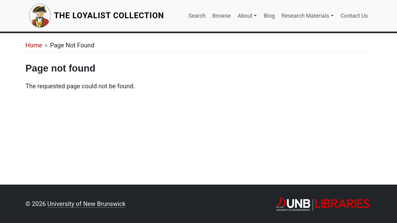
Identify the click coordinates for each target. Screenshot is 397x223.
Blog (269, 15)
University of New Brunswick (86, 204)
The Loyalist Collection (109, 15)
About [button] (245, 15)
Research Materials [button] (305, 15)
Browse (221, 15)
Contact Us (354, 15)
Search (197, 15)
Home (33, 45)
